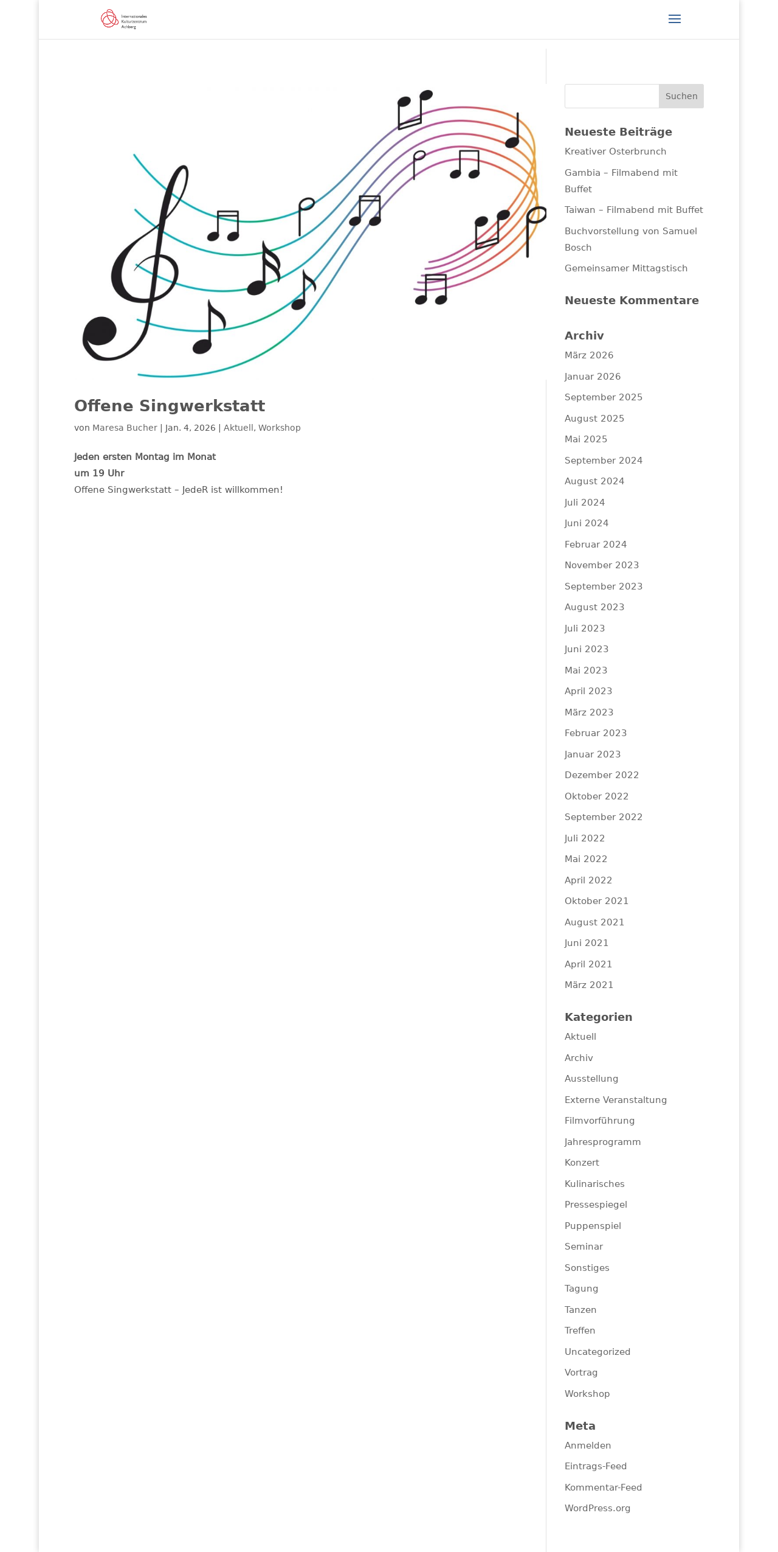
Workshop (279, 428)
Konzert (582, 1162)
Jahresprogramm (603, 1141)
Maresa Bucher (124, 428)
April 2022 (589, 880)
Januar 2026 (593, 376)
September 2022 (604, 817)
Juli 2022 (585, 838)
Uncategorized (598, 1351)
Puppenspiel (593, 1225)
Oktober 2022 (597, 796)
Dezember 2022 (602, 775)
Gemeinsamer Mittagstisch (626, 268)
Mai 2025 (586, 439)
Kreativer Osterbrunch (616, 151)
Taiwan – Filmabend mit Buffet (634, 209)
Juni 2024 (587, 523)
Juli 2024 (585, 502)
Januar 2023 (593, 754)
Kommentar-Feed (603, 1487)
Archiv (579, 1058)
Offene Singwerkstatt (169, 406)
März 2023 (589, 712)
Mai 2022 (586, 859)
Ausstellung (592, 1078)
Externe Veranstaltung (616, 1099)
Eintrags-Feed (596, 1466)
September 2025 (604, 397)
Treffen (580, 1330)
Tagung (582, 1288)
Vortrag (581, 1372)
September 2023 (604, 586)
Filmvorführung (600, 1120)
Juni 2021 (587, 943)
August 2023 (595, 607)
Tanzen (581, 1309)
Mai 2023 (586, 670)
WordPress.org (598, 1508)
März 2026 (589, 355)
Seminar (584, 1246)
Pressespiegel (596, 1204)
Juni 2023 (587, 649)
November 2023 (602, 565)
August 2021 (595, 922)
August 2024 (595, 481)
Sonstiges (587, 1267)
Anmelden (588, 1445)
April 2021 (589, 964)
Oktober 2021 (597, 901)
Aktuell (238, 428)
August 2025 (595, 418)
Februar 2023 (596, 733)
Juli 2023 (585, 628)
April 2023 (589, 691)
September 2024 (604, 460)
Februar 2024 (596, 544)
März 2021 (589, 985)
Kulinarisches (595, 1183)
